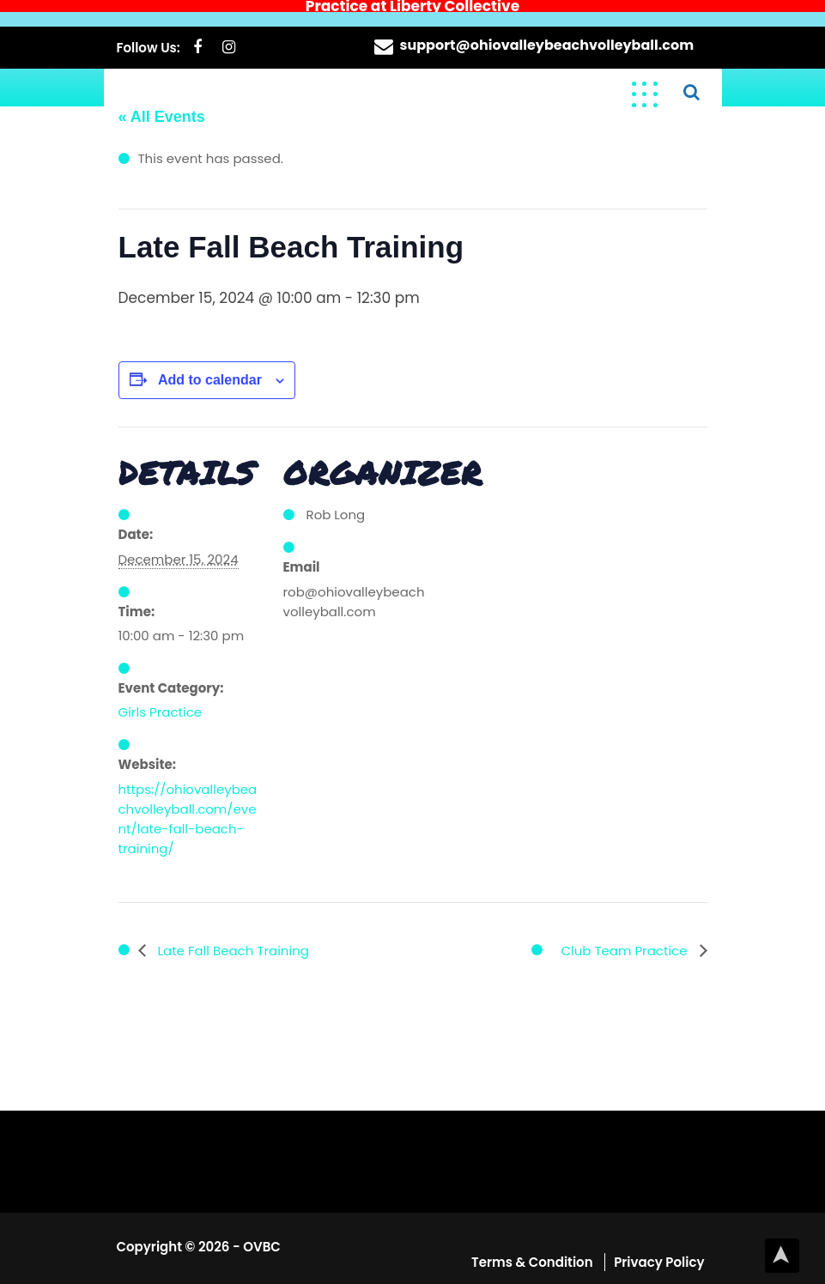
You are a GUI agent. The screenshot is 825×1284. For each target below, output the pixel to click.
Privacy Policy (659, 1250)
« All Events (161, 105)
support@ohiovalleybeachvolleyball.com (547, 33)
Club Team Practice (625, 939)
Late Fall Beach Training (232, 939)
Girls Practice (160, 700)
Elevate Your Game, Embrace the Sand (361, 78)
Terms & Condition (533, 1250)
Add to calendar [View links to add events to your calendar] (210, 367)
